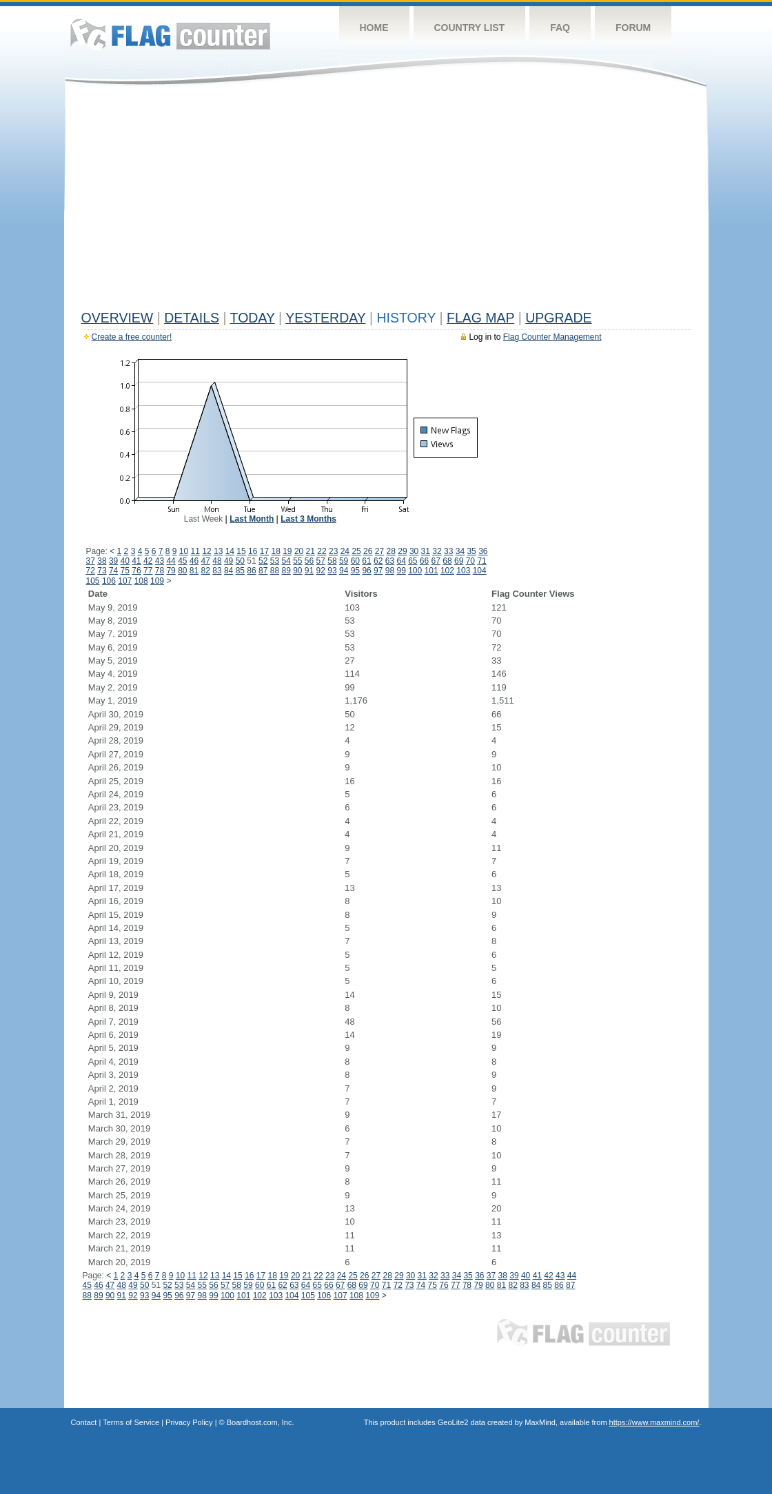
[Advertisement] (386, 201)
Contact (84, 1422)
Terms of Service (131, 1422)
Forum (633, 27)
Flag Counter (170, 34)
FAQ (560, 27)
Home (374, 27)
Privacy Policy (188, 1422)
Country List (469, 27)
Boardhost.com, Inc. (260, 1422)
